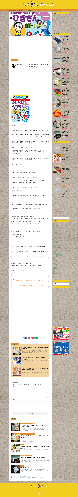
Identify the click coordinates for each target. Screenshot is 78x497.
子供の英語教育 (55, 250)
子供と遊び (55, 246)
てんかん (54, 226)
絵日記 (54, 271)
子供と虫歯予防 (55, 245)
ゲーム (54, 230)
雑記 (54, 278)
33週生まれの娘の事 (58, 255)
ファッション (55, 233)
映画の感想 (55, 260)
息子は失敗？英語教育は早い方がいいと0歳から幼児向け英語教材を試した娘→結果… (65, 81)
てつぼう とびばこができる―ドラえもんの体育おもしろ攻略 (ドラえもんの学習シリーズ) (30, 280)
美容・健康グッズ (56, 273)
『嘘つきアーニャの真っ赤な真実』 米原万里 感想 (66, 149)
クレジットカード (56, 228)
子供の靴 (54, 251)
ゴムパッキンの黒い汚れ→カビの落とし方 (65, 170)
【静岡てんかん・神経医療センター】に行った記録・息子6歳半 (32, 457)
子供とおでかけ (55, 243)
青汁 (55, 276)
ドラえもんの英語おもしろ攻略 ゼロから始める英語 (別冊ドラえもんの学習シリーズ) (29, 285)
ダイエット (55, 232)
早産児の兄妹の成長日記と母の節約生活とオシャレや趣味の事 (39, 489)
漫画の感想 (55, 268)
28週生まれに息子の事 (58, 254)
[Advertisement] (30, 47)
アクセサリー (57, 234)
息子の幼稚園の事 (56, 256)
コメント (14, 386)
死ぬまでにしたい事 (56, 265)
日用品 (54, 258)
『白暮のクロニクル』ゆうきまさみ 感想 (66, 180)
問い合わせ (30, 10)
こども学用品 (55, 225)
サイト (14, 408)
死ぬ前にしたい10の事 (21, 10)
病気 (54, 269)
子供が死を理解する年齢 (25, 467)
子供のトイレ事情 (56, 247)
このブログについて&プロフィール (13, 10)
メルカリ (54, 238)
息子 (54, 252)
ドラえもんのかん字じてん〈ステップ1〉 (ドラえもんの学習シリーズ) (27, 274)
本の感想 (54, 263)
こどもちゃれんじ (56, 224)
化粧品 (54, 241)
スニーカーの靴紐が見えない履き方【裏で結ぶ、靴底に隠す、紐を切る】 (65, 39)
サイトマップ (39, 10)
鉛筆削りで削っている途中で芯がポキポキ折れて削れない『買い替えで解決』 (65, 71)
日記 (54, 259)
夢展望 (56, 237)
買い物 (54, 277)
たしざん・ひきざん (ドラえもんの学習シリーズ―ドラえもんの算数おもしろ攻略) (31, 124)
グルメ (54, 229)
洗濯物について (55, 267)
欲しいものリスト (56, 264)
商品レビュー (55, 242)
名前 (14, 399)
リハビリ (54, 239)
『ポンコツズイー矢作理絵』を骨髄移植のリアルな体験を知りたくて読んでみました (29, 477)
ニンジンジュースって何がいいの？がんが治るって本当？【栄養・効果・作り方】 (65, 113)
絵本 (54, 272)
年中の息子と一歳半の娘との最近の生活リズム (22, 476)
